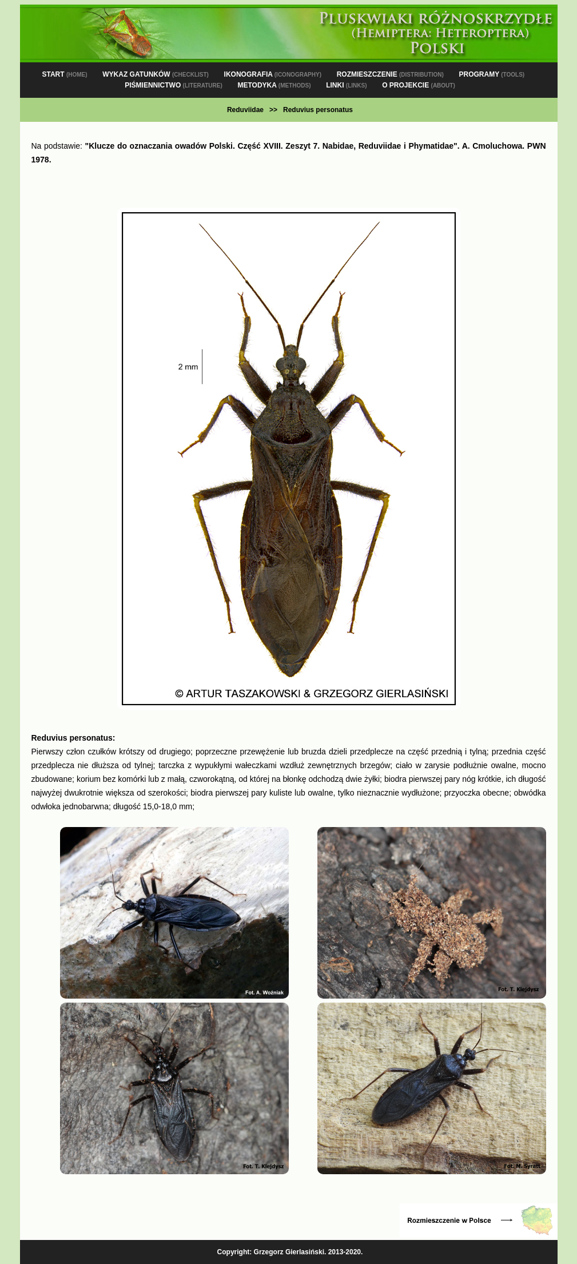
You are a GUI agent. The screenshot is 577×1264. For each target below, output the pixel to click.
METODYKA (274, 85)
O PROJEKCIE (418, 85)
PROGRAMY (491, 74)
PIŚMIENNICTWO (173, 85)
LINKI (346, 85)
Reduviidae (245, 110)
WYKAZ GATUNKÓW (155, 74)
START (64, 74)
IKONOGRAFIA (272, 74)
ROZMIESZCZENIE (390, 74)
